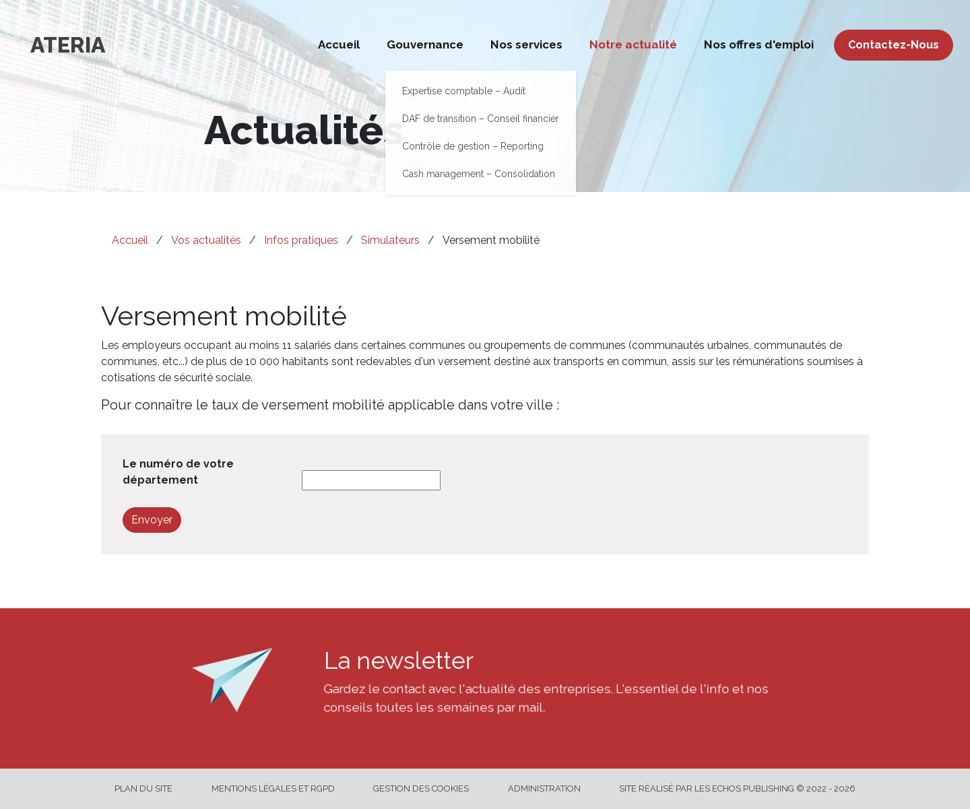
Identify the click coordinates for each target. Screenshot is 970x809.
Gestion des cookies (421, 788)
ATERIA (67, 44)
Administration (544, 788)
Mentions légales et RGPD (273, 788)
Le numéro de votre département (178, 471)
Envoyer (151, 519)
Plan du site (143, 788)
